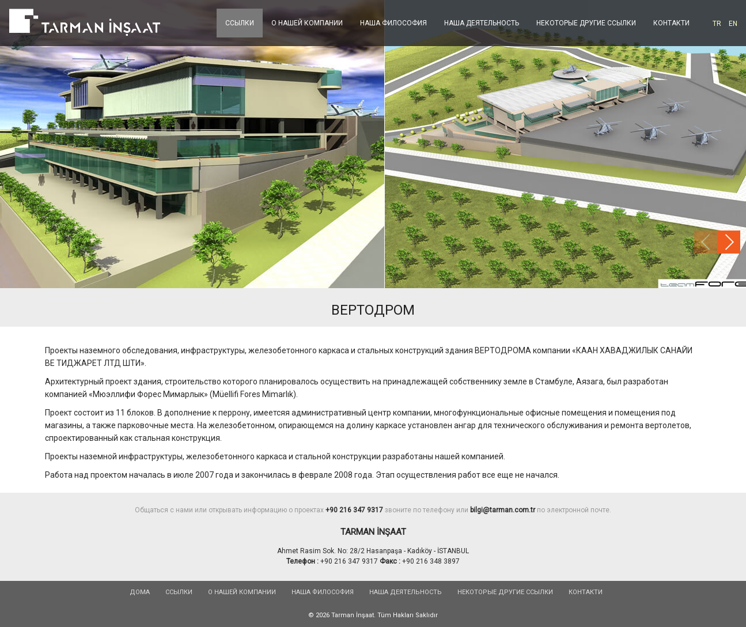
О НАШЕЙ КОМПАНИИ (307, 23)
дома (140, 592)
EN (733, 24)
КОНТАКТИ (671, 23)
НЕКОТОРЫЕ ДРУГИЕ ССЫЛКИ (586, 23)
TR (717, 24)
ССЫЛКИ (239, 23)
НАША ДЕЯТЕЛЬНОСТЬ (481, 23)
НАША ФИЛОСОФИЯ (393, 23)
